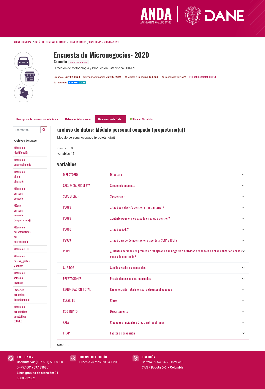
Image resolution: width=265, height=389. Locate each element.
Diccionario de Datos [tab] (110, 119)
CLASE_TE (69, 300)
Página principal (22, 42)
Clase (113, 300)
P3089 (67, 218)
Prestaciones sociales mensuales (130, 278)
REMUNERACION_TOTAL (77, 289)
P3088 (67, 207)
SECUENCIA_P (71, 196)
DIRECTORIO (70, 174)
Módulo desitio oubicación (19, 177)
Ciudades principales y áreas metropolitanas (137, 322)
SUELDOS (68, 267)
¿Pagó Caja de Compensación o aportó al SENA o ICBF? (143, 240)
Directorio (116, 174)
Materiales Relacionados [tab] (78, 119)
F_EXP (66, 333)
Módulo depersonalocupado (19, 193)
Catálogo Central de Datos (50, 42)
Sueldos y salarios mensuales (127, 267)
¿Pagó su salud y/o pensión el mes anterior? (137, 207)
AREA (66, 322)
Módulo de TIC (21, 249)
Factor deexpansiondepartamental (22, 295)
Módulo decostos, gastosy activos (22, 261)
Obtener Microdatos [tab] (141, 119)
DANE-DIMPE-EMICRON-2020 (104, 42)
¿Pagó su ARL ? (119, 229)
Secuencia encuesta (122, 185)
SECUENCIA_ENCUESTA (76, 185)
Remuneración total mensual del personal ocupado (141, 289)
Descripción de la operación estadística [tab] (37, 119)
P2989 (67, 240)
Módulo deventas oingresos (19, 278)
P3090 (67, 229)
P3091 (67, 251)
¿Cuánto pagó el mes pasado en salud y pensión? (140, 218)
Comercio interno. (78, 62)
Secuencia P (117, 196)
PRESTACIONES (72, 278)
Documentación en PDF (202, 76)
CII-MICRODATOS (78, 42)
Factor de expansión (122, 333)
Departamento (119, 311)
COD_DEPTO (70, 311)
